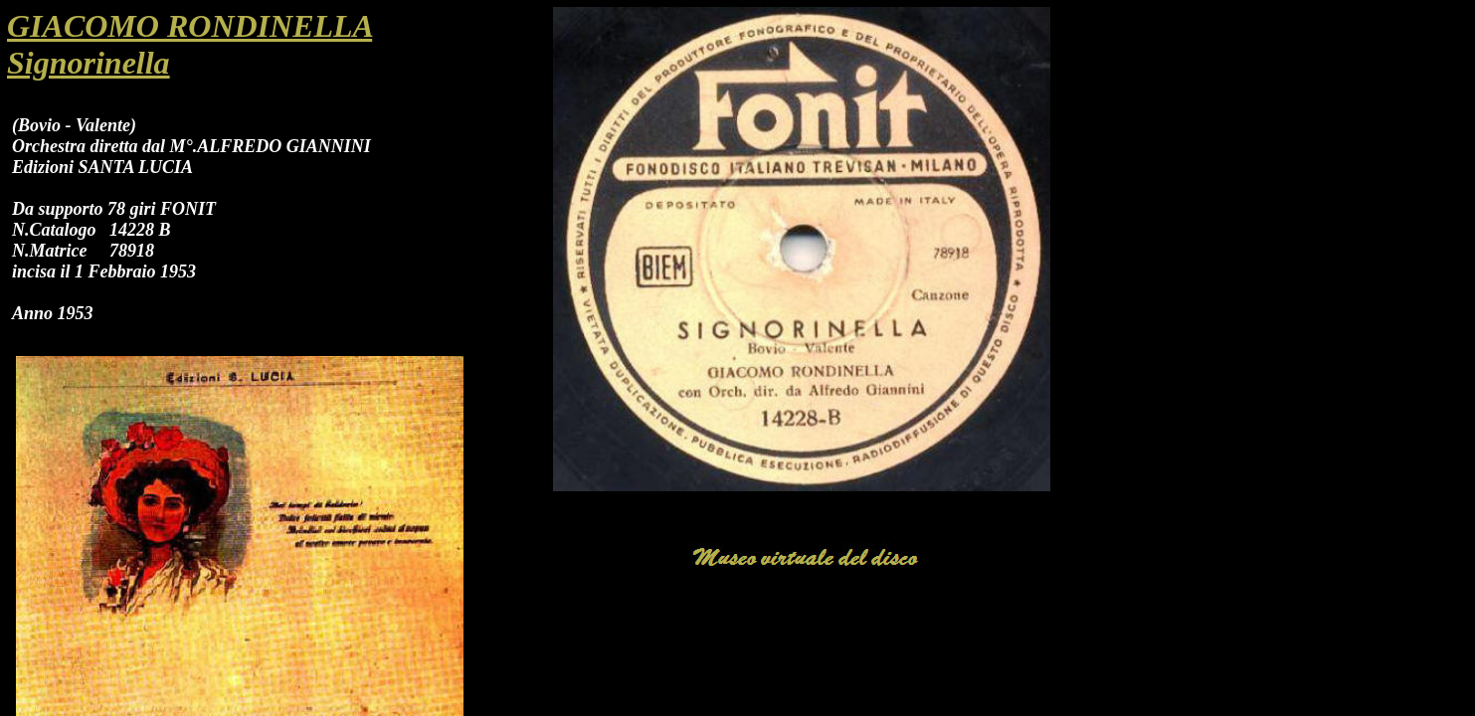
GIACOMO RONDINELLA (189, 26)
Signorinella (88, 63)
